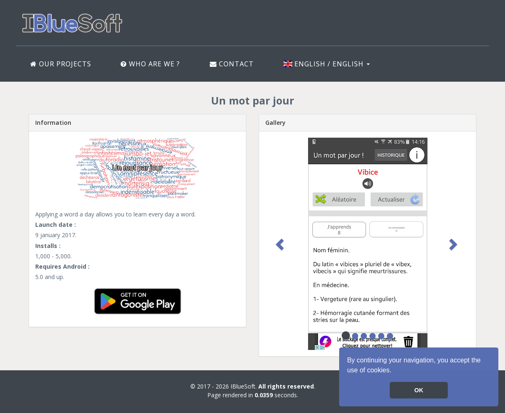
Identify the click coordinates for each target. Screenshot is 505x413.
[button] (394, 371)
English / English (327, 63)
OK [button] (418, 390)
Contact (232, 63)
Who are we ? (150, 63)
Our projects (60, 63)
